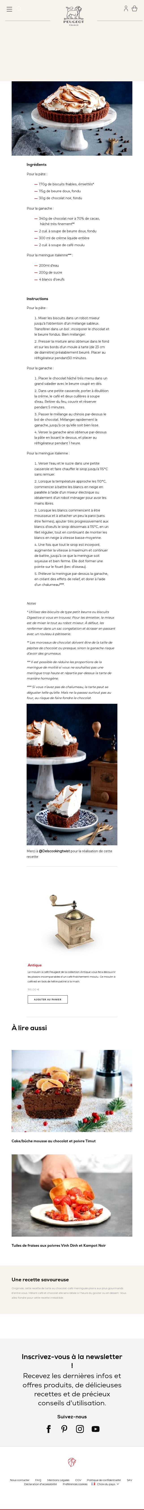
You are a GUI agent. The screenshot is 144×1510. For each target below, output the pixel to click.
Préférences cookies (75, 1484)
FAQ (38, 1479)
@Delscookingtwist (54, 851)
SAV (129, 1479)
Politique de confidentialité (104, 1479)
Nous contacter (20, 1479)
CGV (78, 1479)
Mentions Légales (58, 1479)
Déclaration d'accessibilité (40, 1484)
